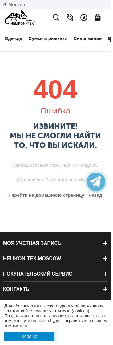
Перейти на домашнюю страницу (46, 195)
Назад (95, 195)
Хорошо (29, 336)
